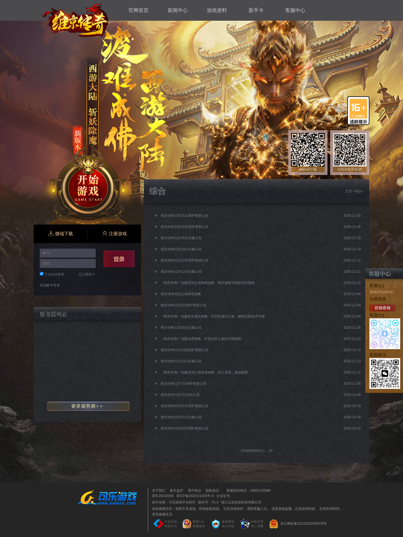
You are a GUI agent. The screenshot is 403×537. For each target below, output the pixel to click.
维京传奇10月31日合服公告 (181, 417)
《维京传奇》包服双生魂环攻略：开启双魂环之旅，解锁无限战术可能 (213, 316)
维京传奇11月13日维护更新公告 (184, 350)
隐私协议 (212, 490)
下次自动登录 (54, 274)
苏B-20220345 (163, 496)
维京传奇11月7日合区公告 (180, 395)
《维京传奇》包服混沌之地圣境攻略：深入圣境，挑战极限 (204, 372)
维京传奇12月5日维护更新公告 (184, 305)
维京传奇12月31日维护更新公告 (184, 216)
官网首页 (138, 10)
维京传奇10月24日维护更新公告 (184, 428)
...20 (269, 451)
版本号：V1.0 (208, 502)
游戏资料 (217, 10)
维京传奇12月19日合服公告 (181, 249)
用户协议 (194, 490)
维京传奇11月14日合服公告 (181, 361)
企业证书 (223, 496)
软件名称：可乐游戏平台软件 (174, 502)
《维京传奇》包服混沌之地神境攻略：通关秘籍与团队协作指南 (208, 283)
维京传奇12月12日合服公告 (181, 272)
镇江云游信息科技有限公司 (241, 502)
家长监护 (176, 490)
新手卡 (256, 10)
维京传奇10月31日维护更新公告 (184, 406)
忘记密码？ (87, 274)
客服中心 (295, 10)
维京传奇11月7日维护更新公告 (184, 384)
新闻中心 (178, 10)
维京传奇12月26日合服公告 (181, 238)
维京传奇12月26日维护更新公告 (184, 227)
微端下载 (60, 234)
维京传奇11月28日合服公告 (181, 328)
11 (263, 451)
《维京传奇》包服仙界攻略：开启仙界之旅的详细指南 (201, 339)
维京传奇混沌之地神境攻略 (181, 294)
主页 (348, 191)
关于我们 (158, 490)
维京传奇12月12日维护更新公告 (184, 260)
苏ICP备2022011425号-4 (195, 496)
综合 (358, 191)
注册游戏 (114, 234)
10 (259, 451)
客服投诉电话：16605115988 (247, 490)
